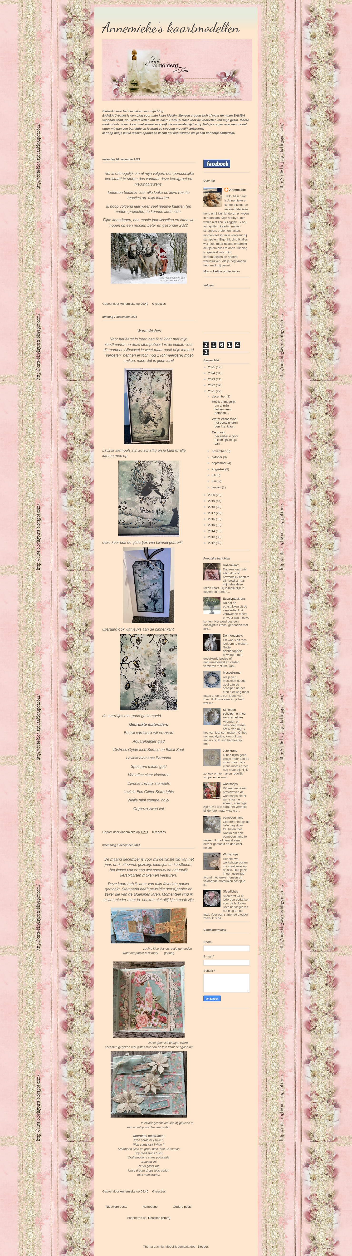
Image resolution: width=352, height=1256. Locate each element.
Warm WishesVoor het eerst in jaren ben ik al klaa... (224, 422)
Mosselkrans (231, 672)
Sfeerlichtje (230, 891)
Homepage (150, 1206)
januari (217, 487)
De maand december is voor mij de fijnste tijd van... (224, 438)
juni (215, 481)
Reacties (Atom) (159, 1218)
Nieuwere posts (116, 1206)
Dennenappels (233, 635)
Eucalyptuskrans (234, 598)
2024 (212, 373)
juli (214, 475)
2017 (212, 513)
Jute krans (230, 750)
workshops (230, 784)
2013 (212, 537)
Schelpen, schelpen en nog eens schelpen (234, 713)
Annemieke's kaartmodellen (171, 27)
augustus (218, 469)
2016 (212, 519)
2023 (212, 379)
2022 (212, 385)
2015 (212, 525)
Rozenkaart (231, 565)
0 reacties (159, 303)
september (219, 463)
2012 (212, 543)
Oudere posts (182, 1206)
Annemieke (128, 303)
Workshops (230, 854)
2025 (212, 367)
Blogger (202, 1246)
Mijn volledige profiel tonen (221, 271)
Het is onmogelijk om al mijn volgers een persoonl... (223, 407)
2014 (212, 531)
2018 (212, 507)
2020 (212, 495)
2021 (212, 391)
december (219, 396)
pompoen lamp (233, 817)
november (219, 451)
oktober (217, 457)
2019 (212, 501)
